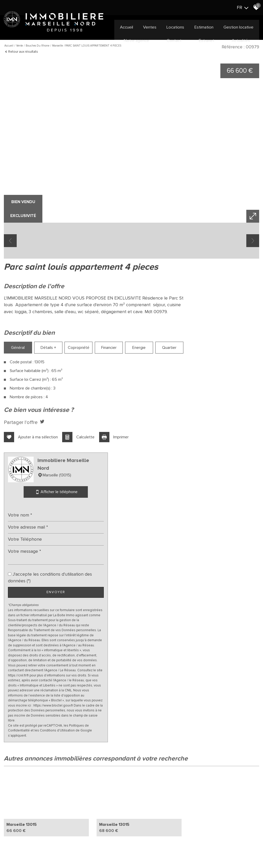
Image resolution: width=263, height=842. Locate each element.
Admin (98, 826)
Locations (175, 27)
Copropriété (73, 384)
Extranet (206, 40)
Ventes (150, 27)
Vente (19, 46)
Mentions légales (45, 826)
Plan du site (21, 826)
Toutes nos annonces (121, 826)
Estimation (204, 27)
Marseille (57, 46)
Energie (130, 384)
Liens (88, 826)
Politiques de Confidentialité (204, 647)
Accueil (126, 27)
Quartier (158, 384)
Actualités (241, 40)
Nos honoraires (70, 826)
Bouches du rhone (37, 46)
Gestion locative (239, 27)
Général (17, 384)
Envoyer (219, 473)
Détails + (45, 384)
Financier (101, 384)
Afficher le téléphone (219, 372)
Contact (173, 40)
